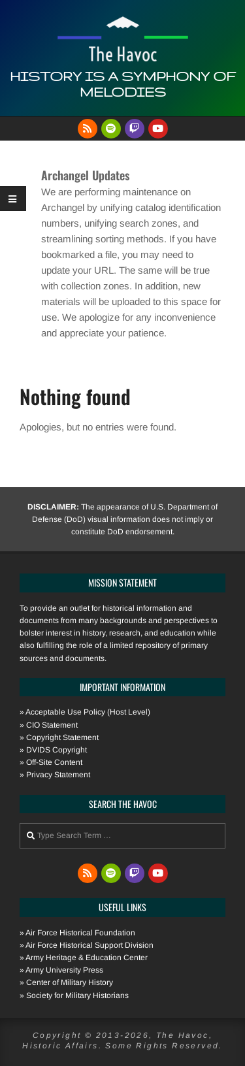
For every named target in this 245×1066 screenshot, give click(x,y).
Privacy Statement (58, 774)
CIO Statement (52, 725)
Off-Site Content (54, 762)
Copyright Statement (62, 737)
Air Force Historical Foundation (80, 932)
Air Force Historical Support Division (89, 945)
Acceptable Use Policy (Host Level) (87, 712)
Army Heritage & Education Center (86, 957)
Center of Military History (69, 982)
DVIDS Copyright (56, 749)
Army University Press (64, 970)
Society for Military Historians (77, 995)
